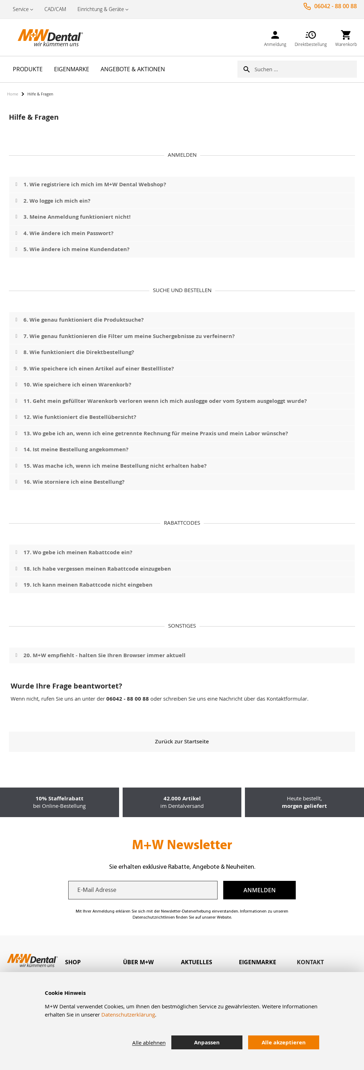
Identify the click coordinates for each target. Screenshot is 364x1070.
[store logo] (42, 37)
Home (12, 94)
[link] (275, 37)
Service (21, 9)
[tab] (94, 962)
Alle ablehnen (149, 1042)
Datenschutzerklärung (128, 1014)
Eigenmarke (257, 962)
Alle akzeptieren (284, 1042)
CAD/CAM (55, 9)
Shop (73, 962)
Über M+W (138, 962)
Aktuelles (196, 962)
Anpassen (207, 1042)
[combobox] (306, 69)
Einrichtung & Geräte (100, 9)
